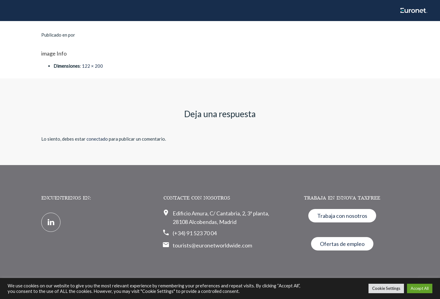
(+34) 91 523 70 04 (195, 233)
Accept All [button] (420, 288)
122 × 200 (92, 66)
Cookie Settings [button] (386, 288)
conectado (97, 139)
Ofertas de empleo (342, 243)
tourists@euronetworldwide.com (212, 245)
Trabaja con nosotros (342, 215)
